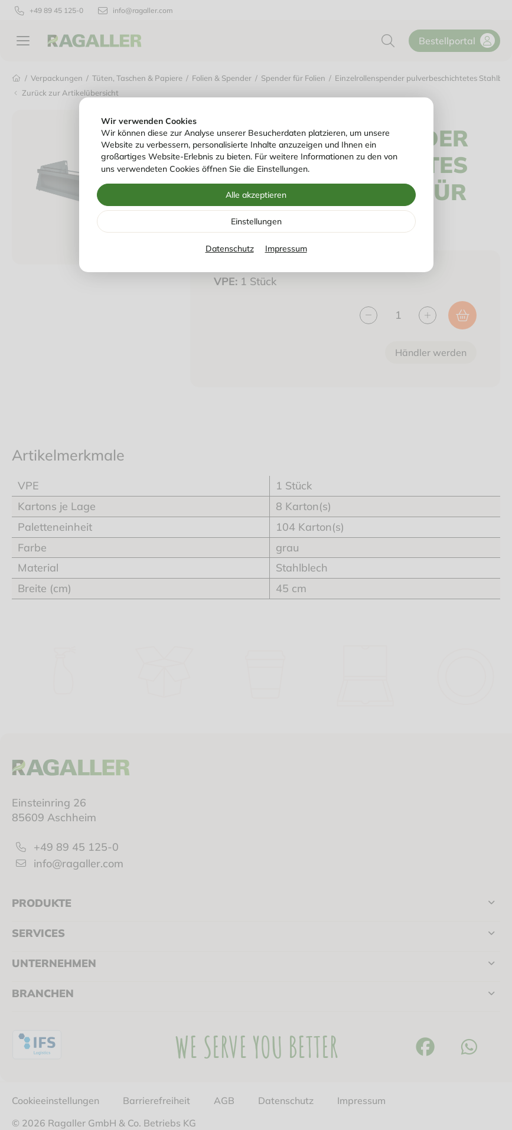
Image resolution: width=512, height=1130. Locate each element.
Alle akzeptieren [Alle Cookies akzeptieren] (256, 195)
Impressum (286, 248)
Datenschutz (230, 248)
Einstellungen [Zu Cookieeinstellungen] (256, 221)
